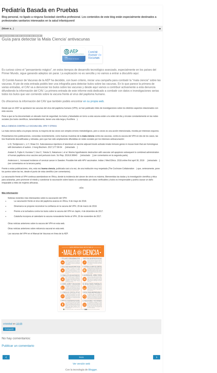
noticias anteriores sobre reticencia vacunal (32, 228)
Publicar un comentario (18, 345)
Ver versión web (81, 363)
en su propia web (93, 101)
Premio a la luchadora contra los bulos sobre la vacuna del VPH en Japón (47, 211)
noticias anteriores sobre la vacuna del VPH (33, 223)
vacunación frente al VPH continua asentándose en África (31, 176)
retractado (70, 147)
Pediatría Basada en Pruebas (40, 10)
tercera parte (34, 163)
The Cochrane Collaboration (121, 168)
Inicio (81, 357)
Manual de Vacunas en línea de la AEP (50, 233)
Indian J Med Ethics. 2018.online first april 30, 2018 (121, 160)
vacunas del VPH (19, 233)
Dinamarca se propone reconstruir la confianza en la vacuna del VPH (45, 206)
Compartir (9, 329)
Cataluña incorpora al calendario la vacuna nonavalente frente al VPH (45, 216)
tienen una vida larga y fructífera (60, 119)
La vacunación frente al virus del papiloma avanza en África (41, 201)
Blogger (92, 369)
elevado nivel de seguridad (46, 116)
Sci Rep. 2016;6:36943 (66, 155)
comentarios (63, 171)
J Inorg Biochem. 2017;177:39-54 (47, 147)
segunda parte (120, 155)
